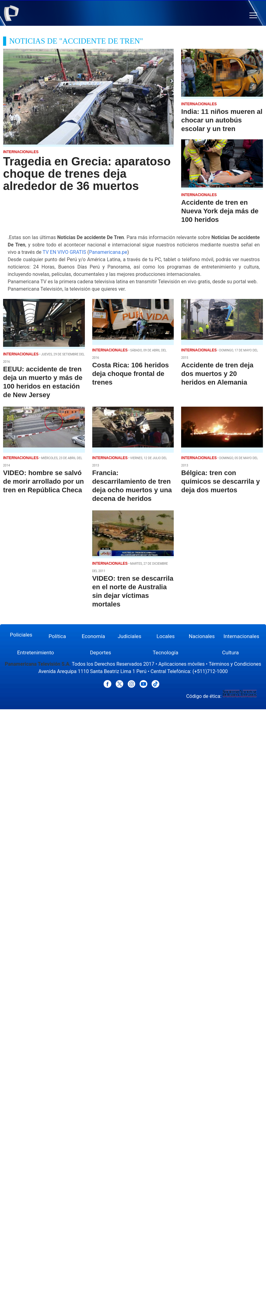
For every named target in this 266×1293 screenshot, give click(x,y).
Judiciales (129, 636)
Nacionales (202, 636)
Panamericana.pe (108, 252)
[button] (253, 15)
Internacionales (241, 636)
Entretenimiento (35, 652)
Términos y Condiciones (235, 664)
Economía (93, 636)
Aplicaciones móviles (181, 664)
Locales (166, 636)
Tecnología (165, 652)
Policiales (21, 635)
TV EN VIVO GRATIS (64, 252)
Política (57, 636)
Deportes (100, 652)
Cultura (230, 652)
